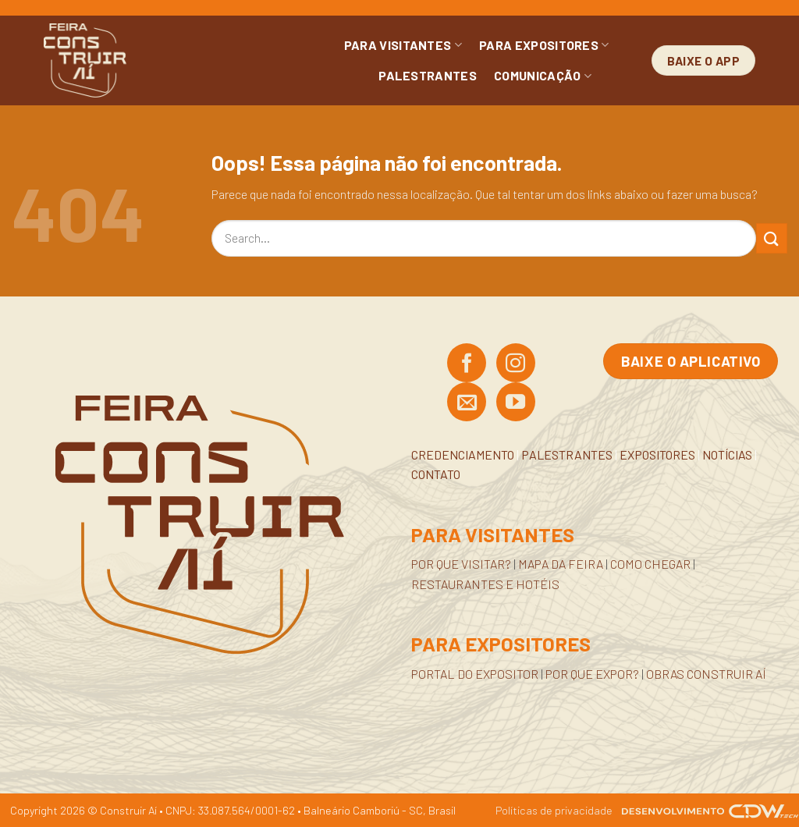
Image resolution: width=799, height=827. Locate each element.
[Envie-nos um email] (466, 403)
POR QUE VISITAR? (461, 563)
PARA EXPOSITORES (544, 45)
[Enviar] (771, 238)
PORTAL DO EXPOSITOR (474, 673)
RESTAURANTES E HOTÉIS (485, 584)
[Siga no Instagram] (515, 364)
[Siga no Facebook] (466, 364)
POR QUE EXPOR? (592, 673)
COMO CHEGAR (650, 563)
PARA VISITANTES (403, 45)
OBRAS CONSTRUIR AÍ (706, 673)
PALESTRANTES (427, 75)
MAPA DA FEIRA (560, 563)
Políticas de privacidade (554, 810)
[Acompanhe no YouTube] (515, 403)
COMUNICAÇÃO (542, 75)
